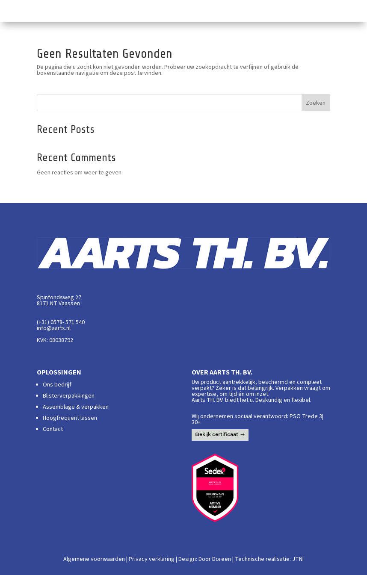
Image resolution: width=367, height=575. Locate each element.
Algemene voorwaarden (94, 559)
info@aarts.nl (54, 328)
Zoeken (316, 103)
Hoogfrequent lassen (70, 418)
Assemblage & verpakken (76, 407)
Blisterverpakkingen (69, 396)
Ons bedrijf (57, 384)
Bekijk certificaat (216, 434)
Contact (53, 429)
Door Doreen (214, 559)
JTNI (298, 559)
